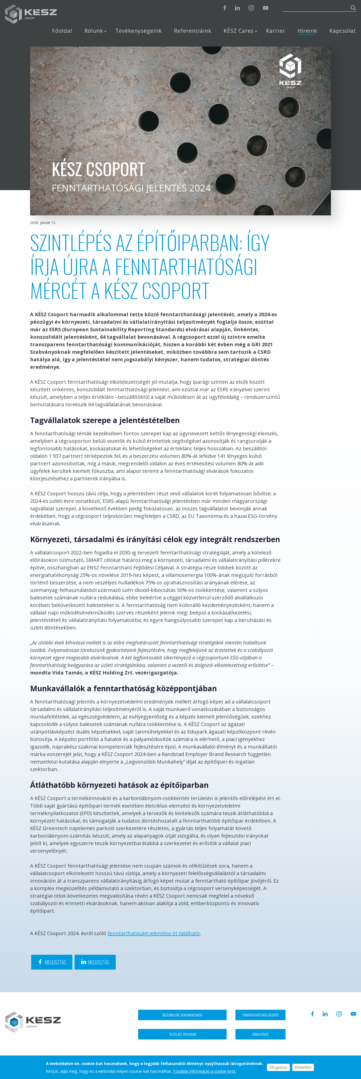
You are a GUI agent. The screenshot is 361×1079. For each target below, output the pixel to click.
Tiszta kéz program (182, 1034)
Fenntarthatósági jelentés (261, 1014)
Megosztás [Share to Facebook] (55, 962)
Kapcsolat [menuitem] (342, 31)
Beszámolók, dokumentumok (182, 1014)
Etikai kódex (260, 1034)
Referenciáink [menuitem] (192, 31)
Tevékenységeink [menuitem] (138, 31)
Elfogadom (278, 1067)
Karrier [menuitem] (275, 31)
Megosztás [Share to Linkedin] (98, 962)
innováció (100, 798)
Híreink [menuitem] (307, 31)
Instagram (251, 8)
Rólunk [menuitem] (93, 31)
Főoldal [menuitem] (62, 31)
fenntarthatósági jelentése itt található (154, 933)
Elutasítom (303, 1067)
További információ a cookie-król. (204, 1071)
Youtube (265, 8)
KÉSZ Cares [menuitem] (239, 31)
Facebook (224, 8)
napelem (79, 828)
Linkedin (237, 8)
